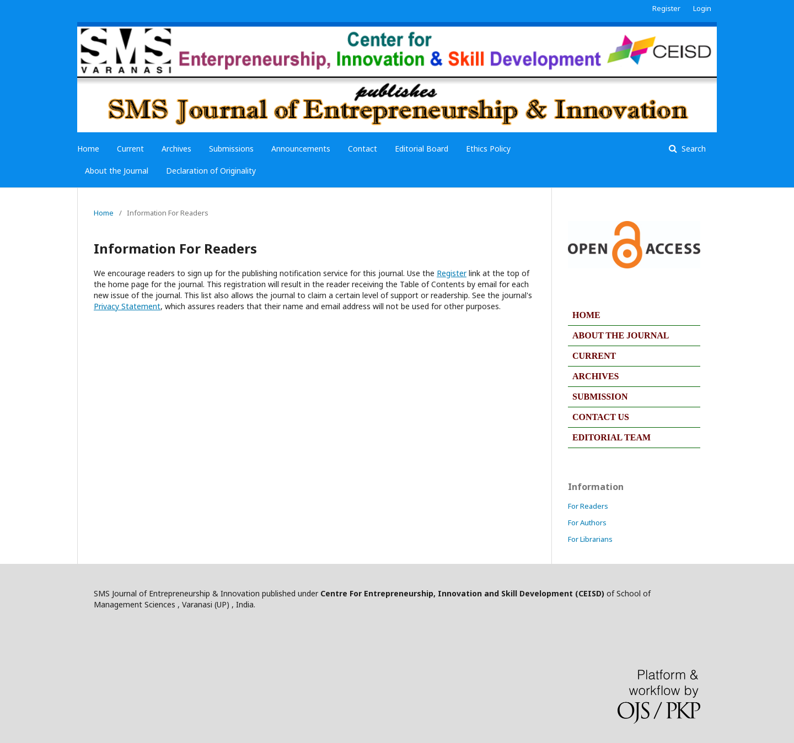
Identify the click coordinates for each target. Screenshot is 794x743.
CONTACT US (600, 417)
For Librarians (590, 539)
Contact (362, 148)
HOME (586, 315)
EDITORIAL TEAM (611, 437)
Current (130, 148)
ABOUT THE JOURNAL (620, 335)
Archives (176, 148)
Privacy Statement (127, 306)
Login (702, 8)
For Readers (588, 506)
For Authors (587, 522)
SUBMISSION (599, 396)
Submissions (231, 148)
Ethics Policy (488, 148)
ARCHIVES (595, 376)
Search (692, 148)
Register (666, 8)
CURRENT (594, 355)
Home (88, 148)
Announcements (300, 148)
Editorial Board (421, 148)
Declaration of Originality (211, 170)
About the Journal (116, 170)
